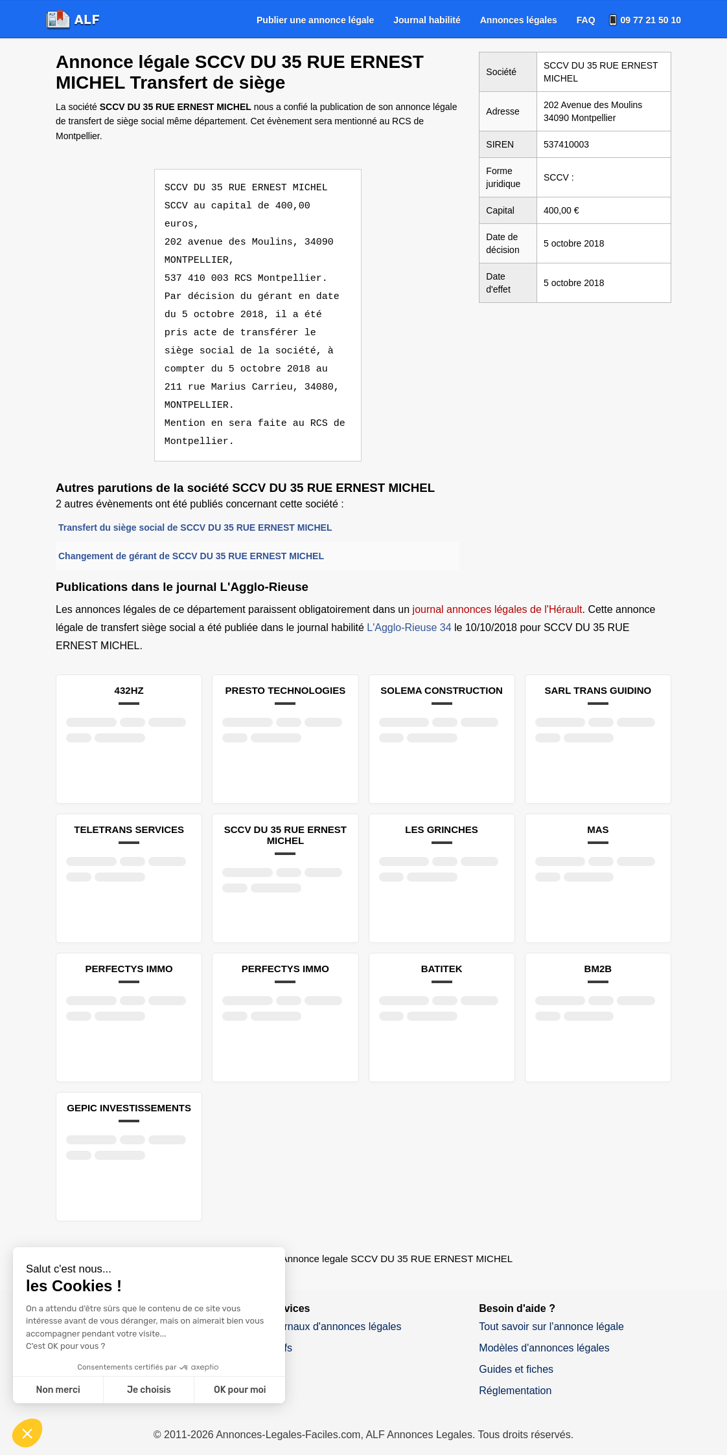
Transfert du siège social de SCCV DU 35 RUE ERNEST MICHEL (195, 509)
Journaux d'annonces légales (335, 1308)
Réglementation (515, 1372)
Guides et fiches (516, 1351)
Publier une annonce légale (315, 20)
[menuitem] (315, 20)
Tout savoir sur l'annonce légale (551, 1308)
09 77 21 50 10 (651, 20)
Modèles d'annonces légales (544, 1329)
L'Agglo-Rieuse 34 (409, 609)
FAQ (586, 20)
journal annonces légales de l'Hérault (498, 591)
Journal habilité (426, 20)
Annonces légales (518, 20)
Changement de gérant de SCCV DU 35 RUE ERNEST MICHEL (191, 538)
